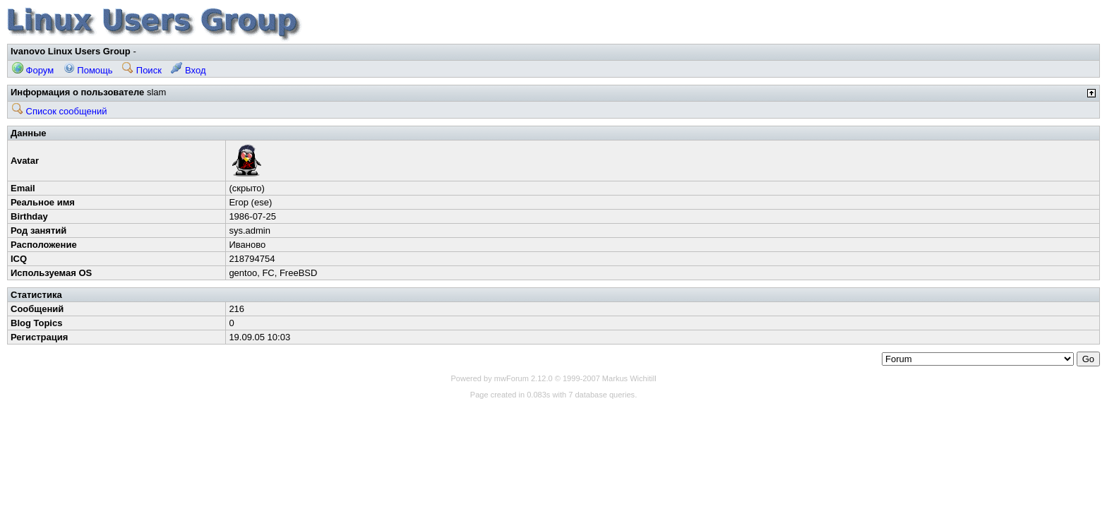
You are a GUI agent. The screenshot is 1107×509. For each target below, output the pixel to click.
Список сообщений (59, 111)
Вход (188, 70)
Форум (33, 70)
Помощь (88, 70)
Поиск (142, 70)
